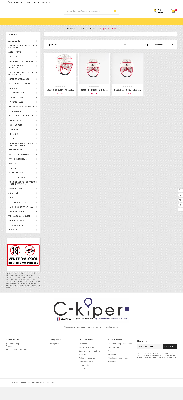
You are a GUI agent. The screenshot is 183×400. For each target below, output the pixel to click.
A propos (83, 367)
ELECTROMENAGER (17, 106)
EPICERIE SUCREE (16, 238)
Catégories (13, 47)
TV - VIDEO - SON (16, 224)
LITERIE (12, 152)
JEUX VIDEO (13, 142)
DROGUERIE (13, 101)
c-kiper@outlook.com (18, 362)
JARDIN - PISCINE (16, 133)
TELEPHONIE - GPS (17, 215)
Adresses (112, 367)
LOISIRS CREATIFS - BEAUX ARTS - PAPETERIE (20, 157)
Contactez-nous (86, 375)
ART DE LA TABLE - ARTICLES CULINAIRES (21, 59)
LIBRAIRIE (13, 147)
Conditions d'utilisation (89, 364)
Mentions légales (86, 360)
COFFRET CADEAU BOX (18, 92)
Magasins (83, 382)
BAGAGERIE (13, 70)
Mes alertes (113, 375)
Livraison (83, 357)
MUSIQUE (12, 181)
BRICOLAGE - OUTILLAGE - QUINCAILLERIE (20, 86)
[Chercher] (88, 17)
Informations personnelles (120, 357)
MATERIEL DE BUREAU (18, 167)
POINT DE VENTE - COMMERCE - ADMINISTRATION (22, 196)
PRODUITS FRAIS (16, 234)
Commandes (113, 360)
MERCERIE (13, 243)
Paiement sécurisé (87, 371)
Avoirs (111, 364)
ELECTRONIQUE (15, 110)
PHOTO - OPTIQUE (16, 190)
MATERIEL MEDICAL (17, 172)
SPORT (11, 211)
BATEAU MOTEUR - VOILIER (21, 74)
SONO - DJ (13, 206)
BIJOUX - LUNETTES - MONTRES (18, 80)
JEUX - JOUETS (15, 138)
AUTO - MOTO (14, 65)
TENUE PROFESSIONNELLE (20, 220)
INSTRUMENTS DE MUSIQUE (21, 129)
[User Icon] (160, 17)
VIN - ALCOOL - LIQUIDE (19, 229)
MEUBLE (12, 177)
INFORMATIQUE (15, 124)
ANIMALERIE (14, 54)
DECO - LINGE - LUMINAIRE (20, 97)
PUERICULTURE (15, 202)
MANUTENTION (15, 163)
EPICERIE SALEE (15, 115)
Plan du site (84, 378)
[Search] (115, 17)
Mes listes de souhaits (118, 371)
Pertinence (164, 57)
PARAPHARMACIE (16, 186)
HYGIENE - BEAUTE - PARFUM (21, 120)
